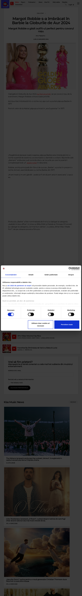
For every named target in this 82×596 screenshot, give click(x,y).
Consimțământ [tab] (10, 275)
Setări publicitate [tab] (51, 275)
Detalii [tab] (31, 275)
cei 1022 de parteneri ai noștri (19, 285)
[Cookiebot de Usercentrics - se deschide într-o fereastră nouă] (70, 268)
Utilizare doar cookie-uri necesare (40, 324)
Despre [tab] (71, 275)
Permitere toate (67, 324)
